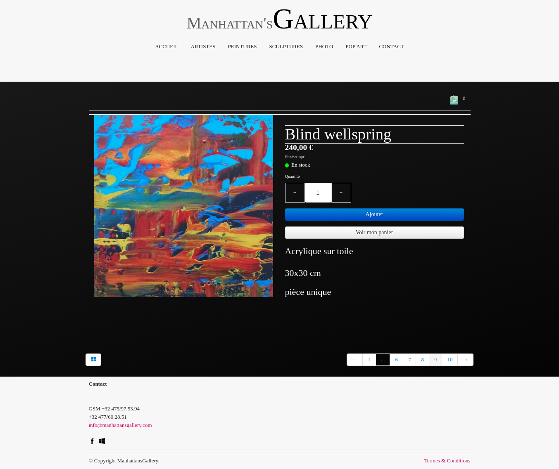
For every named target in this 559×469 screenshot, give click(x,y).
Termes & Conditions (447, 460)
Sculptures (286, 46)
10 (449, 359)
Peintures (242, 46)
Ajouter (374, 214)
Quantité (292, 176)
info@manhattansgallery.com (120, 425)
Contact (391, 46)
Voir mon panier (374, 232)
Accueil (166, 46)
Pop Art (355, 46)
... (383, 359)
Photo (324, 46)
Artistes (203, 46)
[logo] (280, 21)
